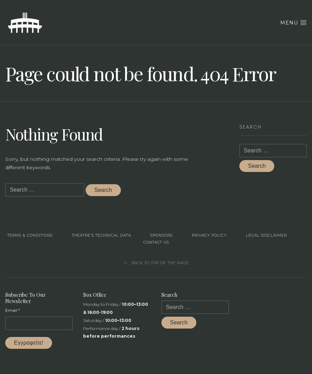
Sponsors (161, 235)
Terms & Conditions (30, 235)
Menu (293, 22)
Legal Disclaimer (266, 235)
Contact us (156, 242)
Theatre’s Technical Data (101, 235)
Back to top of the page (156, 263)
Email (12, 310)
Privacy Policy (209, 235)
